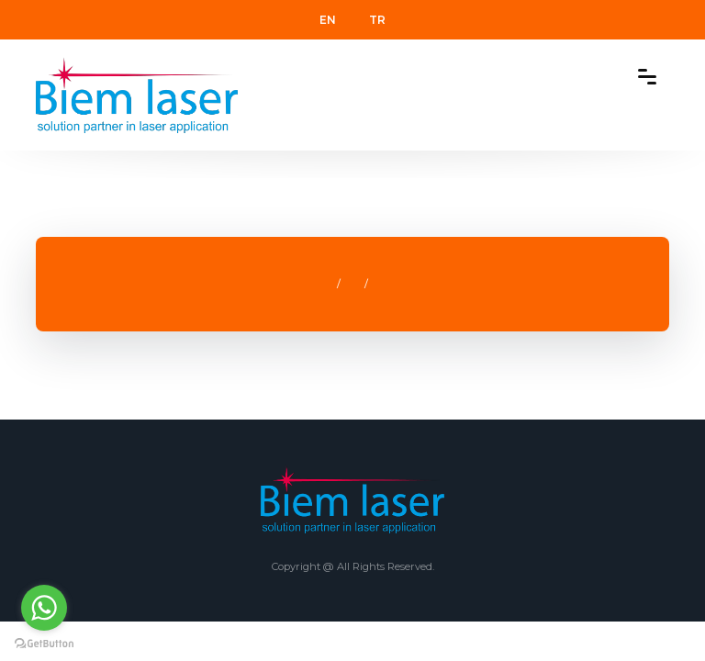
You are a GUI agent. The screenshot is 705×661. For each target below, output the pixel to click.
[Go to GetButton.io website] (44, 642)
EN (327, 20)
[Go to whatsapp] (44, 608)
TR (377, 20)
